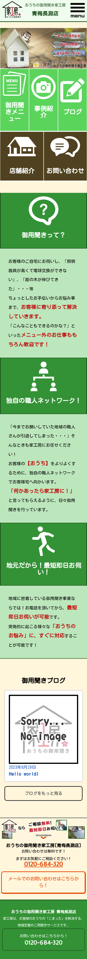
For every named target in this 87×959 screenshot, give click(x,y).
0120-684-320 (43, 864)
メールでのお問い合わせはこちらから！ (43, 882)
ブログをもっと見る (43, 793)
